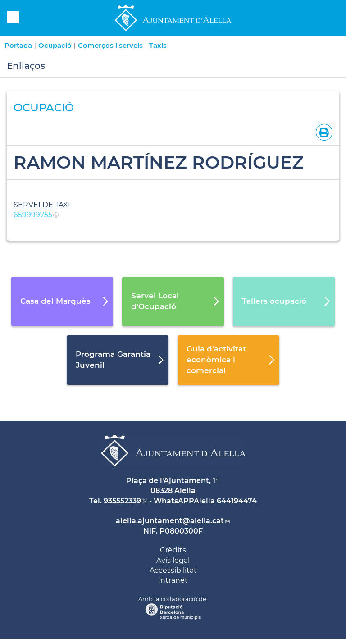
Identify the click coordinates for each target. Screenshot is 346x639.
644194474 (237, 501)
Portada (18, 45)
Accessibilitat (173, 570)
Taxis (158, 45)
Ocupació (55, 45)
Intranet (173, 580)
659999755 (33, 214)
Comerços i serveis (110, 45)
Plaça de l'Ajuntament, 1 (170, 480)
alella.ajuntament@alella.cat (170, 520)
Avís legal (173, 560)
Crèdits (173, 550)
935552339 (122, 501)
